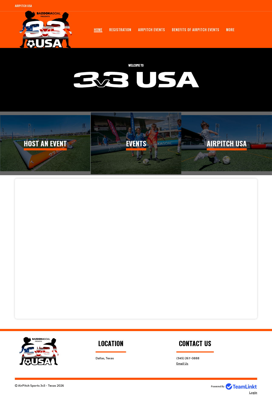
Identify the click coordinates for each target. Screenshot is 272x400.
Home (98, 29)
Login (253, 392)
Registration (120, 29)
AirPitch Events (151, 29)
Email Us (182, 363)
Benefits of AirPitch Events (195, 29)
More (230, 29)
